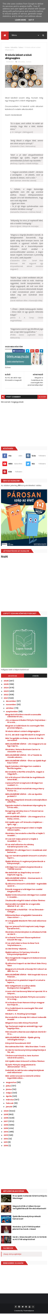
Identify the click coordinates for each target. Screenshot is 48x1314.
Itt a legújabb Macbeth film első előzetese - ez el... (25, 922)
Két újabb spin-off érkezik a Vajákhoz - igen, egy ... (24, 823)
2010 (6, 1146)
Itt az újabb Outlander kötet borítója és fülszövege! (30, 1197)
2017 (6, 1121)
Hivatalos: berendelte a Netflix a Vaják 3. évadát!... (25, 834)
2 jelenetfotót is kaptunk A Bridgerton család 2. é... (24, 784)
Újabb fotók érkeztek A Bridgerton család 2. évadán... (25, 896)
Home (7, 48)
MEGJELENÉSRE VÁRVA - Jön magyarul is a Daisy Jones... (25, 818)
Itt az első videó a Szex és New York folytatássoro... (22, 944)
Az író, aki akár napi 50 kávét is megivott (25, 735)
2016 (6, 1125)
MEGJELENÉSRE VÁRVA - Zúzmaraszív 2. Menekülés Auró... (24, 879)
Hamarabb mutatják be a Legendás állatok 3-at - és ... (22, 905)
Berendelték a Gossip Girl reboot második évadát (25, 1018)
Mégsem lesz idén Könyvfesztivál (21, 1023)
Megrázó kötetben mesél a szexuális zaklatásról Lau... (23, 716)
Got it (31, 20)
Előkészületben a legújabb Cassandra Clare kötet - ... (23, 916)
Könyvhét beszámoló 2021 (18, 1043)
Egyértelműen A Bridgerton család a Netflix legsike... (23, 767)
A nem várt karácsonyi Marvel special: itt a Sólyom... (26, 992)
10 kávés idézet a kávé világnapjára (22, 731)
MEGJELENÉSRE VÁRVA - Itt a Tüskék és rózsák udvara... (23, 756)
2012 (6, 1139)
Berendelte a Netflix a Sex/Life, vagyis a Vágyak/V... (24, 773)
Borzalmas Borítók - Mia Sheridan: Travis (25, 1047)
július (8, 1086)
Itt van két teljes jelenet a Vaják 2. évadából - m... (21, 840)
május (9, 1093)
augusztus (11, 1082)
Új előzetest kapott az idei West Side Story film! (26, 964)
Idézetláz (14, 48)
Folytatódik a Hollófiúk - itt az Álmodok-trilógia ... (24, 911)
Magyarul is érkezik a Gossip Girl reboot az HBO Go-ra (26, 970)
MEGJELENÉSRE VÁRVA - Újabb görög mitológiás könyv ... (22, 1039)
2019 (6, 1114)
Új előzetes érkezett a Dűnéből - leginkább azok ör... (26, 885)
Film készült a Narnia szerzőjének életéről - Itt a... (26, 1033)
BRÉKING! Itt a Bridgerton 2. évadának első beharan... (26, 851)
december (11, 701)
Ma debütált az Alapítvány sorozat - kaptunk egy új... (23, 874)
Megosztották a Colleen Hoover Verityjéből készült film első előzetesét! (29, 1207)
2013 (6, 1135)
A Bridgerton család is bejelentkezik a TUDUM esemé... (23, 868)
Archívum (12, 676)
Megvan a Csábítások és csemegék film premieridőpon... (24, 727)
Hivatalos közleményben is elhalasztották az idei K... (25, 933)
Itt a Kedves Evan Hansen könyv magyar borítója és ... (25, 1004)
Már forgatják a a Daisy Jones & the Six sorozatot (24, 739)
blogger (42, 397)
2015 (6, 1128)
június (9, 1089)
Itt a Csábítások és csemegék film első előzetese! (24, 1009)
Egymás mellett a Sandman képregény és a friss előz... (25, 806)
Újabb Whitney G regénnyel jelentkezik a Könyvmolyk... (25, 862)
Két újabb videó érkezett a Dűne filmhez (25, 1061)
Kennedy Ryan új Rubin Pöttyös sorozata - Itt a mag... (25, 998)
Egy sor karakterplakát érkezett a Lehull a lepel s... (25, 857)
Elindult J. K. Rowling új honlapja (20, 1014)
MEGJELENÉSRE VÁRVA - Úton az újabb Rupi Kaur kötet (25, 762)
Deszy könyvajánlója (12, 1254)
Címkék (35, 676)
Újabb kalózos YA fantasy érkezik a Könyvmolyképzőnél (22, 953)
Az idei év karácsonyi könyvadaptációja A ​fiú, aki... (25, 1051)
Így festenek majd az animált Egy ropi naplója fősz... (23, 1027)
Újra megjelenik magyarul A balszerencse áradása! (25, 959)
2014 (6, 1132)
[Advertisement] (24, 585)
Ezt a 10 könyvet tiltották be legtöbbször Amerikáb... (25, 778)
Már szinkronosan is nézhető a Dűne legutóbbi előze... (22, 1077)
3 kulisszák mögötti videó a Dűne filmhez (25, 901)
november (11, 705)
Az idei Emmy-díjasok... (16, 949)
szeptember (12, 711)
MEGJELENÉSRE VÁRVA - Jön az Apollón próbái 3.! (23, 795)
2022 (6, 695)
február (10, 1103)
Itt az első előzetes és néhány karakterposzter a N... (19, 846)
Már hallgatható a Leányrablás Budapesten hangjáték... (20, 987)
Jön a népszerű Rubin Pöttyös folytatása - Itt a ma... (25, 721)
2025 (6, 684)
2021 (6, 698)
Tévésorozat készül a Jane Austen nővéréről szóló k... (22, 1057)
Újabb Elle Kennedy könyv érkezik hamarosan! (27, 1217)
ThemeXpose (28, 1311)
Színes (21, 48)
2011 (6, 1142)
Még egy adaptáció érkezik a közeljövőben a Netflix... (26, 801)
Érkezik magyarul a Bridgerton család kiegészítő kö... (23, 890)
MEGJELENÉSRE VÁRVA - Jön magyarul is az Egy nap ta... (25, 745)
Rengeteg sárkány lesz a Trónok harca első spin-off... (24, 812)
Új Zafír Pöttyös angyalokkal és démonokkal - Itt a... (20, 1066)
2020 (6, 1111)
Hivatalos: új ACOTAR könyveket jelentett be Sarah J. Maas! (26, 1228)
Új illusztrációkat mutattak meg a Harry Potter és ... (24, 790)
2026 (6, 681)
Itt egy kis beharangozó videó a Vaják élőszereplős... (23, 829)
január (9, 1107)
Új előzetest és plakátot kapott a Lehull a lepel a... (25, 981)
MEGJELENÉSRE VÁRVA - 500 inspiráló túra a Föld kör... (26, 976)
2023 (6, 691)
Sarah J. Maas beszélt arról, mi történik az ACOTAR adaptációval (30, 1238)
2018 (6, 1118)
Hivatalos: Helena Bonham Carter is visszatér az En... (22, 750)
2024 (6, 688)
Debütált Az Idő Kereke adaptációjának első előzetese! (24, 1071)
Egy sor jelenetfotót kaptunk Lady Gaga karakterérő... (25, 927)
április (9, 1096)
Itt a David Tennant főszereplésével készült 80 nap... (22, 939)
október (10, 708)
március (10, 1100)
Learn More (20, 20)
